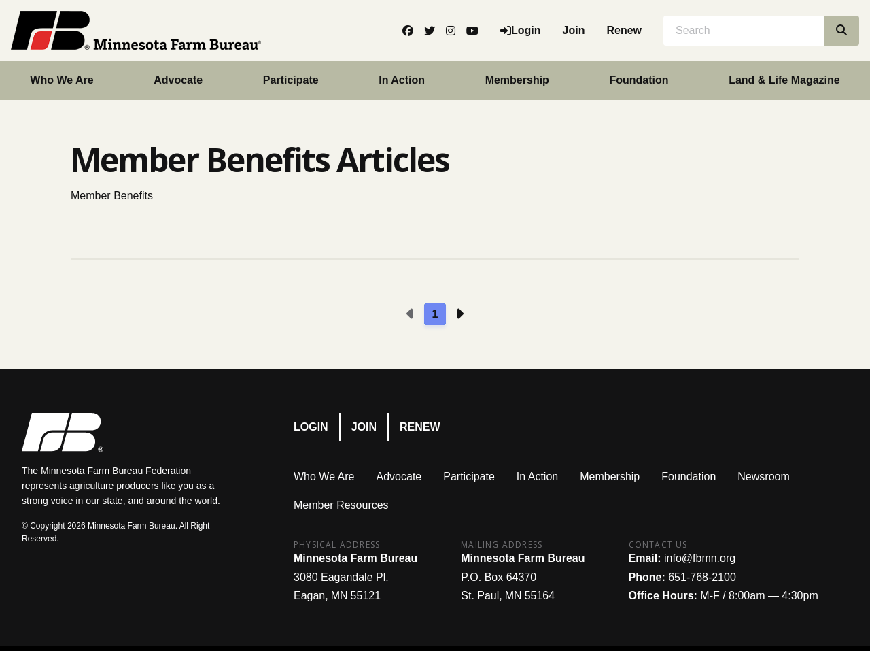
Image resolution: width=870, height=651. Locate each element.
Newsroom (763, 476)
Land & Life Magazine (784, 80)
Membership (517, 80)
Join (574, 30)
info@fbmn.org (699, 558)
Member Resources (341, 505)
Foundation (638, 80)
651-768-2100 (702, 577)
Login (311, 427)
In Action (402, 80)
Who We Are (61, 80)
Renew (624, 30)
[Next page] (459, 314)
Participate (291, 80)
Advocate (178, 80)
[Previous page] (410, 314)
